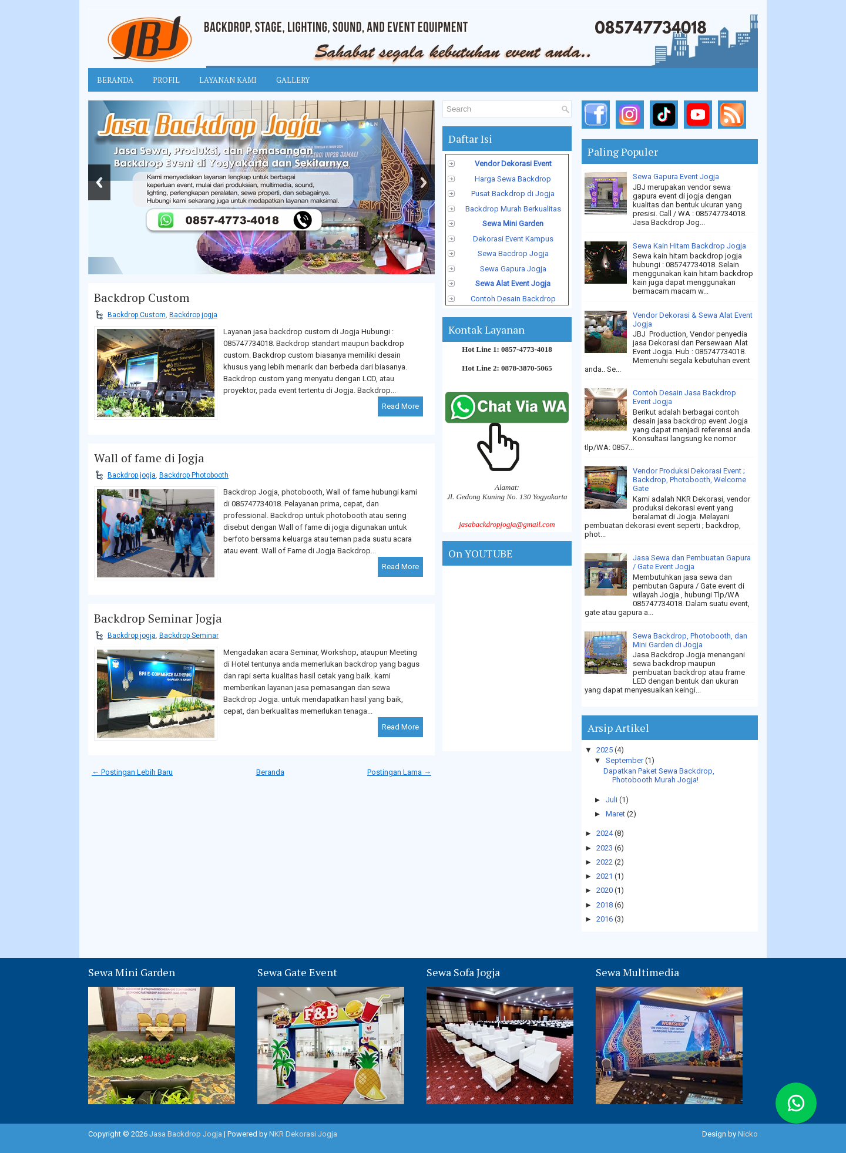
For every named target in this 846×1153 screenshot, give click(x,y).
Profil (166, 80)
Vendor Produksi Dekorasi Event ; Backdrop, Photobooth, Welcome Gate (689, 479)
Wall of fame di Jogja (149, 458)
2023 (605, 847)
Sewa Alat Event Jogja (512, 283)
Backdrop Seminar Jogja (158, 618)
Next (423, 182)
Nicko (748, 1134)
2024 (605, 833)
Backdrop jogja (193, 315)
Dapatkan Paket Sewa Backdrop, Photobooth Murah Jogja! (658, 775)
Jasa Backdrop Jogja (185, 1134)
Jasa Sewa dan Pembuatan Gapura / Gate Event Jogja (692, 562)
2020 (605, 890)
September (625, 760)
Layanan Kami (228, 80)
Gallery (293, 80)
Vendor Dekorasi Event (513, 163)
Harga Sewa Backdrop (513, 178)
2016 (605, 919)
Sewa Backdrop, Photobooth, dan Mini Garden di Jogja (690, 640)
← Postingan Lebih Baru (132, 772)
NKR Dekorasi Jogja (303, 1134)
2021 (605, 876)
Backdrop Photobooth (194, 475)
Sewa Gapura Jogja (513, 268)
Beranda (115, 80)
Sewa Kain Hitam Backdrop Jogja (689, 245)
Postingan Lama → (399, 772)
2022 (605, 862)
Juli (612, 799)
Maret (616, 813)
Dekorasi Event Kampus (513, 238)
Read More (400, 406)
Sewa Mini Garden (512, 223)
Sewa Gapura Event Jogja (676, 176)
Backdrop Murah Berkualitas (513, 208)
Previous (99, 182)
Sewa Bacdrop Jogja (513, 253)
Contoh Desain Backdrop (513, 298)
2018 (605, 904)
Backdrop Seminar (189, 635)
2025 (605, 749)
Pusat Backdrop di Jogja (513, 193)
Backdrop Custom (142, 298)
